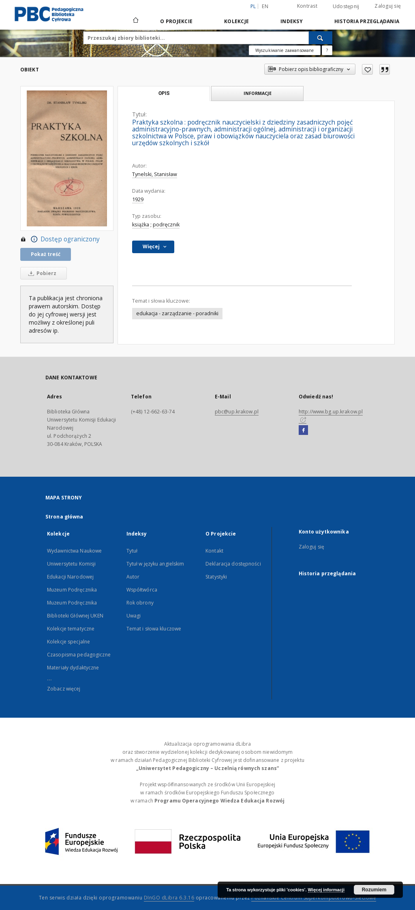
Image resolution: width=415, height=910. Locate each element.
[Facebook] (303, 430)
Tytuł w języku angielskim (155, 563)
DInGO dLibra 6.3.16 (169, 897)
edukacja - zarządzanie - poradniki (177, 313)
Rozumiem (374, 890)
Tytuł (132, 550)
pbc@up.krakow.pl (237, 411)
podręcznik (166, 224)
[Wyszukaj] (320, 37)
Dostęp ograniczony (60, 239)
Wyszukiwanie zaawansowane (284, 50)
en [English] (265, 6)
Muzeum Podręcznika (72, 589)
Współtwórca (141, 589)
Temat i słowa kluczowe (154, 628)
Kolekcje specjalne (68, 641)
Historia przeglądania (366, 21)
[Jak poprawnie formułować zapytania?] (327, 50)
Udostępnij (346, 6)
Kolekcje (236, 21)
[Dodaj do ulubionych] (367, 69)
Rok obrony (140, 602)
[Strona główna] (135, 21)
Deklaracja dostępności (233, 563)
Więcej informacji (326, 889)
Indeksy (291, 21)
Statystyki (216, 576)
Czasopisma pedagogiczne (79, 654)
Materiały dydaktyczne (73, 667)
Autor (133, 576)
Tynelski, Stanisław (154, 174)
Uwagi (133, 615)
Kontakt (214, 550)
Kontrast (307, 5)
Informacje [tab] (258, 93)
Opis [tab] (163, 93)
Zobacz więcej (64, 688)
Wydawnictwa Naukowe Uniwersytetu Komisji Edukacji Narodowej (74, 563)
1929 (137, 199)
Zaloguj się (387, 5)
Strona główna (64, 516)
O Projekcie (176, 21)
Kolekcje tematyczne (70, 628)
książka (140, 224)
